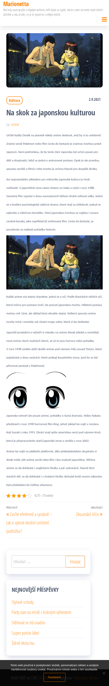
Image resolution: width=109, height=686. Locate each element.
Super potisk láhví (25, 633)
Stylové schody (23, 602)
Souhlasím (54, 677)
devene (15, 125)
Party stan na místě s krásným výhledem (41, 612)
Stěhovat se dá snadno (28, 622)
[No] (104, 673)
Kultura (14, 100)
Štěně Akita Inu (23, 643)
